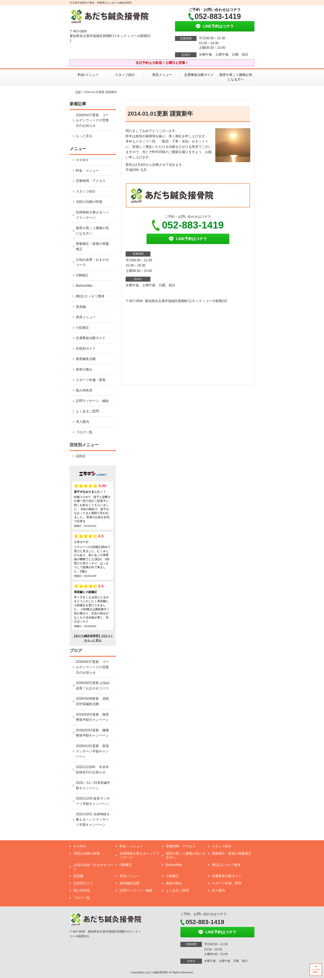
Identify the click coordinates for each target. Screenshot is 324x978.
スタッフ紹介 (125, 75)
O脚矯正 (82, 275)
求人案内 (82, 421)
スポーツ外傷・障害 (91, 380)
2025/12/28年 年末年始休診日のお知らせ (92, 769)
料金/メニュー (88, 75)
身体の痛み (84, 369)
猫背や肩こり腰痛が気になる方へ (235, 77)
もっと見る (84, 136)
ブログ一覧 (84, 432)
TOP (78, 92)
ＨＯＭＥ (82, 160)
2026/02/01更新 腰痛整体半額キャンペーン (92, 732)
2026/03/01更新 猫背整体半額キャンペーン (92, 717)
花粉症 (81, 456)
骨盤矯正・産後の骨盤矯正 (92, 246)
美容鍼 (81, 306)
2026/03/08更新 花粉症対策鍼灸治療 (92, 701)
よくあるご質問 (89, 411)
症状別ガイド (86, 348)
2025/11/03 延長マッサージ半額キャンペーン (93, 801)
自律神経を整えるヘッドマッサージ (92, 214)
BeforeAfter (84, 285)
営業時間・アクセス (91, 181)
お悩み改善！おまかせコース (92, 262)
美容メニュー (162, 75)
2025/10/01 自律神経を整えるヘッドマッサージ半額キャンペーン (93, 819)
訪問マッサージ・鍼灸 (92, 401)
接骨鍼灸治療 (86, 359)
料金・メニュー (87, 170)
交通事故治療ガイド (199, 75)
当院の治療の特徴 (89, 201)
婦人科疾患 (84, 390)
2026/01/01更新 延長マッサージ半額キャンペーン (92, 751)
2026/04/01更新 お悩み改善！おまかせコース (93, 685)
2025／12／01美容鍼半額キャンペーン (93, 785)
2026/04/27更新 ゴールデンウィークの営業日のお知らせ (92, 120)
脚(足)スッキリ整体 (90, 296)
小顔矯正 (82, 327)
